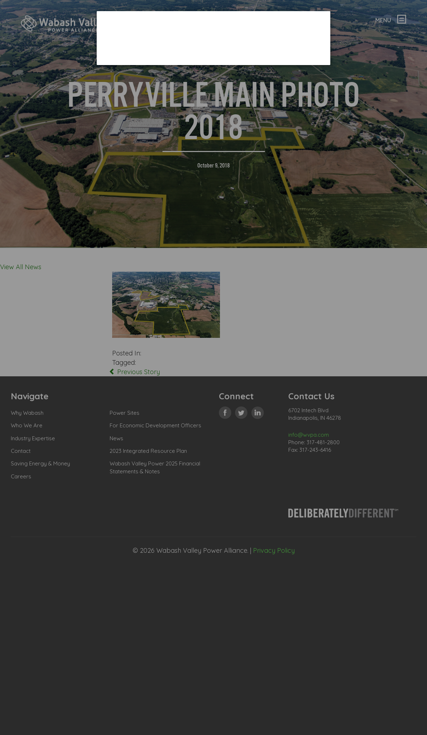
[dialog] (213, 38)
